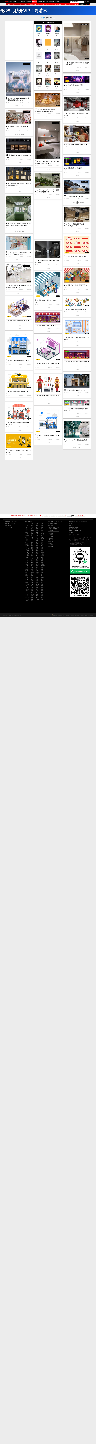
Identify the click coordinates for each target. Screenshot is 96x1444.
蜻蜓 (42, 587)
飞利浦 (37, 564)
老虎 (42, 524)
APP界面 (50, 539)
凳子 (42, 549)
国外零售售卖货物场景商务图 (18, 411)
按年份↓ (25, 4)
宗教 (42, 542)
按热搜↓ (19, 4)
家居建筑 (59, 4)
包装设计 (42, 4)
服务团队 (71, 525)
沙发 (37, 532)
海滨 (37, 559)
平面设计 (30, 4)
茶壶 (42, 584)
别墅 (37, 552)
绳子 (37, 589)
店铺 (42, 595)
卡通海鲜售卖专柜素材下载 (18, 849)
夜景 (42, 559)
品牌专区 (70, 4)
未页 (64, 515)
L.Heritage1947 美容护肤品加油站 (19, 1276)
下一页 (60, 515)
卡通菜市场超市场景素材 (17, 873)
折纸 (42, 572)
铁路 (42, 560)
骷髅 (37, 577)
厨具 (37, 575)
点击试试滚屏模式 (80, 515)
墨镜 (37, 582)
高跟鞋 (42, 552)
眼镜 (37, 567)
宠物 (42, 569)
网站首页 (23, 1)
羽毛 (32, 597)
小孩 (42, 529)
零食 (37, 585)
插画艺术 (53, 4)
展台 (42, 594)
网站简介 (71, 524)
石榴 (37, 590)
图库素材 (34, 1)
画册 (37, 550)
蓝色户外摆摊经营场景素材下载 (19, 1245)
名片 (37, 534)
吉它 (42, 589)
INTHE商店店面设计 (17, 1123)
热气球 (42, 579)
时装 (37, 524)
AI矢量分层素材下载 (53, 527)
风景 (37, 525)
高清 (37, 540)
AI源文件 (40, 1)
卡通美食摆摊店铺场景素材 (18, 1095)
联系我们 (71, 532)
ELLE (37, 555)
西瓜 (37, 554)
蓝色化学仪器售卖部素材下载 (18, 1000)
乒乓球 (42, 597)
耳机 (42, 530)
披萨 (37, 544)
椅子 (37, 530)
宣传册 (42, 534)
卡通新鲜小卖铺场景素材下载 (18, 809)
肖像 (42, 550)
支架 (37, 580)
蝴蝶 (42, 582)
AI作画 (47, 4)
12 (64, 2)
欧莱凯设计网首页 (52, 524)
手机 (42, 547)
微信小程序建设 (73, 529)
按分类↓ (9, 4)
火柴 (37, 570)
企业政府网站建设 (73, 527)
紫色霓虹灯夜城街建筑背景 (18, 242)
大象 (42, 537)
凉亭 (37, 560)
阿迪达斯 (43, 565)
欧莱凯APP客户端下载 (75, 530)
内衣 (42, 532)
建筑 (37, 529)
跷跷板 (37, 584)
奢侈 (37, 549)
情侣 (42, 562)
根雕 (37, 579)
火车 (42, 570)
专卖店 (27, 597)
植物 (42, 527)
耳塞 (42, 567)
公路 (37, 545)
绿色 (37, 527)
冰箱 (42, 545)
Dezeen (37, 572)
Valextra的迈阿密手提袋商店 (18, 328)
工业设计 (65, 4)
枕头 (42, 580)
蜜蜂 (37, 562)
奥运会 (42, 554)
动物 (42, 525)
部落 (26, 557)
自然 (37, 537)
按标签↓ (14, 4)
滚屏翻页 (82, 4)
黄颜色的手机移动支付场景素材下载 (20, 1304)
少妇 (37, 542)
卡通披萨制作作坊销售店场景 (18, 907)
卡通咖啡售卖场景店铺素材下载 (19, 1154)
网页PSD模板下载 (52, 529)
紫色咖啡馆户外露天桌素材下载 (19, 1040)
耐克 (37, 565)
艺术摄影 (36, 4)
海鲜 (37, 592)
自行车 (32, 530)
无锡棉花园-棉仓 (15, 548)
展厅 (37, 594)
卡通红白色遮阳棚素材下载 (18, 716)
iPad (37, 557)
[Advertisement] (23, 617)
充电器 (42, 577)
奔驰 (42, 557)
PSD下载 (45, 1)
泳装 (42, 575)
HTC (32, 557)
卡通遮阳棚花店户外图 (16, 932)
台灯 (42, 574)
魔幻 (37, 595)
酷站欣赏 (29, 1)
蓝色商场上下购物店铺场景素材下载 (20, 961)
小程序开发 (51, 1)
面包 (42, 544)
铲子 (37, 574)
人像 (37, 539)
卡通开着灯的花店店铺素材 (18, 463)
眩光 (37, 535)
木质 (42, 590)
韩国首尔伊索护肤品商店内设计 (20, 440)
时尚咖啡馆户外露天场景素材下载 (19, 1064)
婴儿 (26, 530)
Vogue (42, 555)
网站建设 (57, 1)
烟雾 (37, 587)
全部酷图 (50, 533)
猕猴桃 (42, 564)
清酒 (42, 585)
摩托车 (42, 539)
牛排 (42, 592)
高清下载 (76, 4)
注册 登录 (87, 4)
